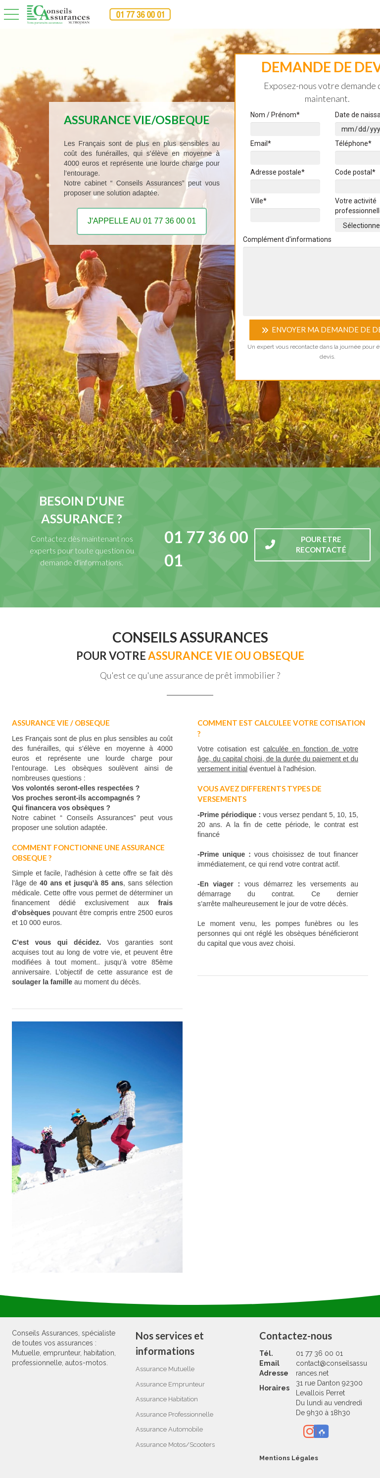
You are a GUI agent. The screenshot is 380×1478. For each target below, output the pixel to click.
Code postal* (355, 172)
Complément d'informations (287, 239)
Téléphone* (353, 143)
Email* (260, 143)
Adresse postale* (277, 172)
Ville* (258, 201)
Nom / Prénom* (275, 115)
